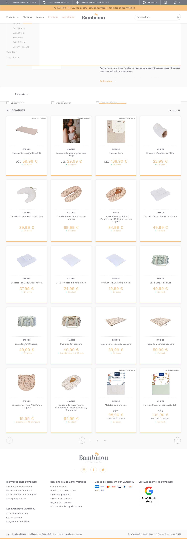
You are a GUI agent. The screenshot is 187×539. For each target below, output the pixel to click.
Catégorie (20, 94)
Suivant (177, 440)
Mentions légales (19, 534)
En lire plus (106, 81)
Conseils (40, 17)
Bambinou (93, 17)
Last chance (68, 17)
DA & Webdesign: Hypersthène (140, 534)
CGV (8, 534)
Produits (10, 17)
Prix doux (53, 17)
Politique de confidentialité (40, 534)
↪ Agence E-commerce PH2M (168, 534)
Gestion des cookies (73, 534)
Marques (27, 17)
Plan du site (58, 534)
